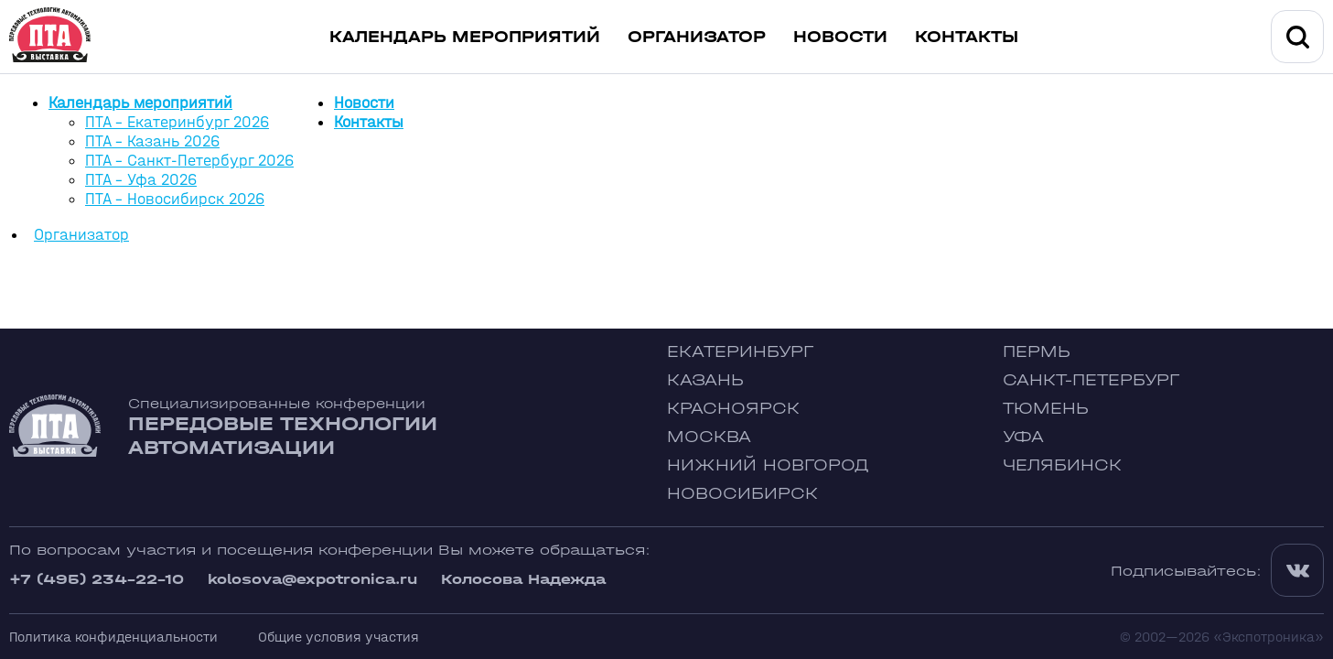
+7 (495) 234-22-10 (96, 579)
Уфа (1023, 437)
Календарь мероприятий (464, 37)
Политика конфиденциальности (113, 636)
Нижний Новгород (768, 465)
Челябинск (1062, 465)
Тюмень (1046, 408)
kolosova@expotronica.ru (312, 579)
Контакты (966, 37)
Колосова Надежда (523, 579)
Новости (840, 37)
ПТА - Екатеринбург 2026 (177, 122)
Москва (709, 437)
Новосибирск (742, 493)
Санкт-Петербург (1091, 380)
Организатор (697, 37)
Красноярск (733, 408)
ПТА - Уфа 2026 (141, 179)
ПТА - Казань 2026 (152, 141)
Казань (705, 380)
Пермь (1036, 352)
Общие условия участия (338, 636)
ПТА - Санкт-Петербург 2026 (189, 160)
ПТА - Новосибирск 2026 (174, 199)
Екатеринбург (740, 352)
